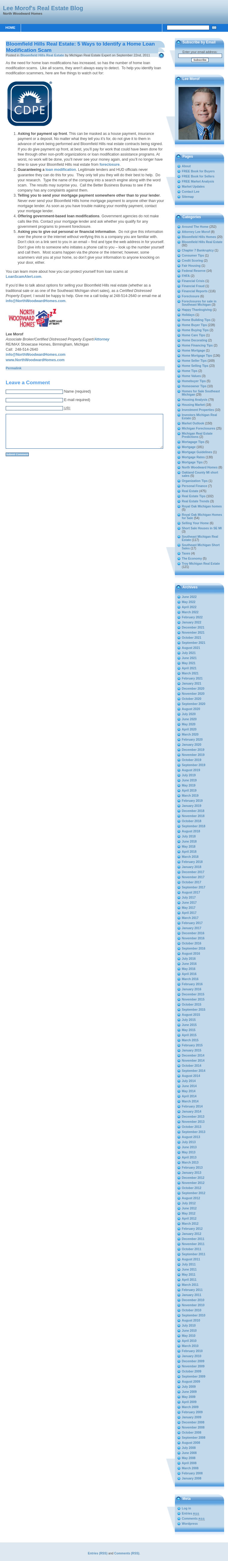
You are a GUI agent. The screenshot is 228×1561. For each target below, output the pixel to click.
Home (10, 27)
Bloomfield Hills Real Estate (42, 55)
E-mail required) (77, 400)
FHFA (186, 276)
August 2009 (191, 1381)
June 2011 (189, 1269)
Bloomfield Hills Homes (199, 237)
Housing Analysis (195, 399)
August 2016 (191, 953)
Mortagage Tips (193, 442)
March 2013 (190, 1162)
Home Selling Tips (195, 365)
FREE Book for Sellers (198, 176)
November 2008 (193, 1427)
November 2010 (193, 1305)
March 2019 (190, 795)
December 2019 (193, 749)
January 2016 (191, 989)
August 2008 (191, 1442)
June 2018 (189, 841)
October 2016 (191, 943)
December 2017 (193, 872)
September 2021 (194, 642)
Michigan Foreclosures (198, 428)
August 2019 (191, 770)
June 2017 (189, 902)
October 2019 (191, 760)
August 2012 (191, 1198)
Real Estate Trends (195, 501)
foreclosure (110, 164)
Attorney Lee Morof (196, 231)
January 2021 (191, 683)
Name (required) (77, 391)
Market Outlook (193, 423)
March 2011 (190, 1284)
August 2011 (191, 1259)
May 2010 (189, 1335)
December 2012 (193, 1177)
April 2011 (189, 1279)
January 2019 (191, 805)
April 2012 (189, 1218)
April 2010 (189, 1340)
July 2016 (189, 958)
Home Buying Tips (195, 330)
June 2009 (189, 1391)
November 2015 (193, 999)
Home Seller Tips (194, 360)
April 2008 (189, 1463)
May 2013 (189, 1152)
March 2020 (190, 734)
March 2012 (190, 1223)
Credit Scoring (192, 260)
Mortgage (189, 447)
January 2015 (191, 1050)
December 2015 (193, 994)
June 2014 (189, 1086)
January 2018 (191, 867)
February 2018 (192, 862)
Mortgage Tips (192, 462)
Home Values (191, 376)
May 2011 (189, 1274)
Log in (186, 1508)
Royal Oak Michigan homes (202, 506)
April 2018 (189, 851)
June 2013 (189, 1147)
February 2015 (192, 1045)
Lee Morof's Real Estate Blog (43, 8)
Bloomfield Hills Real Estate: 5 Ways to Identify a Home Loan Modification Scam (80, 47)
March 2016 (190, 979)
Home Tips (189, 371)
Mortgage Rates (193, 457)
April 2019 (189, 790)
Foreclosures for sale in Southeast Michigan (199, 303)
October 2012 (191, 1188)
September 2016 (194, 948)
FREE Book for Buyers (198, 171)
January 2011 (191, 1295)
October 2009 (191, 1371)
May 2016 (189, 969)
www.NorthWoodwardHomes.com (35, 360)
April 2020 (189, 729)
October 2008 (191, 1432)
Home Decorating (194, 340)
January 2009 (191, 1417)
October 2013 (191, 1126)
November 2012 (193, 1183)
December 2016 (193, 933)
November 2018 (193, 816)
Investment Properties (198, 410)
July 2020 (189, 714)
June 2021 (189, 658)
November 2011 (193, 1244)
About (186, 166)
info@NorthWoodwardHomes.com (35, 301)
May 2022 (189, 602)
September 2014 (194, 1070)
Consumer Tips (193, 255)
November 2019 (193, 755)
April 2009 (189, 1402)
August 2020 (191, 709)
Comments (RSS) (127, 1553)
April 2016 (189, 974)
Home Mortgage (193, 350)
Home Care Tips (193, 335)
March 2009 (190, 1407)
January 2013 (191, 1172)
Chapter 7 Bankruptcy (198, 250)
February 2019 (192, 800)
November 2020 (193, 693)
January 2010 (191, 1356)
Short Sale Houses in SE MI (202, 528)
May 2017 (189, 907)
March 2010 (190, 1346)
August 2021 (191, 648)
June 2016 (189, 963)
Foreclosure (191, 296)
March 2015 (190, 1040)
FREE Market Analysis (198, 181)
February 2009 (192, 1412)
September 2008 (194, 1437)
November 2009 (193, 1366)
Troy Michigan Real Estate (201, 563)
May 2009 (189, 1397)
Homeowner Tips (194, 386)
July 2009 (189, 1386)
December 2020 (193, 688)
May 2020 (189, 724)
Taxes (186, 553)
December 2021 (193, 627)
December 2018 (193, 811)
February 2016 (192, 984)
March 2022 (190, 612)
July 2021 (189, 653)
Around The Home (195, 226)
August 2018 (191, 831)
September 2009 (194, 1376)
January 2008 (191, 1478)
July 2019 (189, 775)
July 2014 (189, 1081)
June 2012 (189, 1208)
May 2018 (189, 846)
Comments (193, 1518)
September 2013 (194, 1132)
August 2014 (191, 1076)
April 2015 (189, 1035)
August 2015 (191, 1014)
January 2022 (191, 622)
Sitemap (188, 196)
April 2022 (189, 607)
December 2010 (193, 1300)
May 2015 (189, 1030)
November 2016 (193, 938)
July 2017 (189, 897)
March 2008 (190, 1468)
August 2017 (191, 892)
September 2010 (194, 1315)
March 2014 (190, 1101)
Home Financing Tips (197, 345)
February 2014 (192, 1106)
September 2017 (194, 887)
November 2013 (193, 1121)
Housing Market (193, 404)
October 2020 (191, 698)
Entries (190, 1513)
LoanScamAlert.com (23, 277)
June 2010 (189, 1330)
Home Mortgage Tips (197, 355)
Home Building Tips (196, 320)
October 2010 (191, 1310)
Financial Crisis (193, 281)
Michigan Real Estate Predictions (197, 435)
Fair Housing (191, 265)
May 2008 (189, 1458)
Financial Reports (195, 291)
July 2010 (189, 1325)
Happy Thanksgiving (197, 309)
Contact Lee (191, 191)
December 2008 (193, 1422)
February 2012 (192, 1228)
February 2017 (192, 923)
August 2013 (191, 1137)
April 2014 (189, 1096)
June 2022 (189, 597)
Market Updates (193, 186)
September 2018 (194, 826)
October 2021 (191, 637)
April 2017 (189, 912)
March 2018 (190, 856)
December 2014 (193, 1055)
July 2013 (189, 1142)
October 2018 (191, 821)
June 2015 (189, 1025)
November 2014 (193, 1060)
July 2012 (189, 1203)
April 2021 (189, 668)
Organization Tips (195, 481)
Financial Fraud (193, 286)
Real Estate (190, 491)
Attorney (101, 339)
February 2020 (192, 739)
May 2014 (189, 1091)
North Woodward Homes (200, 467)
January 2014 (191, 1111)
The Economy (192, 558)
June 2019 (189, 780)
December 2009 (193, 1361)
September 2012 (194, 1193)
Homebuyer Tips (194, 381)
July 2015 (189, 1019)
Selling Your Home (195, 523)
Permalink (14, 368)
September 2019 (194, 765)
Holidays (188, 315)
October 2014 (191, 1065)
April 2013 (189, 1157)
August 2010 (191, 1320)
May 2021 (189, 663)
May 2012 (189, 1213)
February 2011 (192, 1290)
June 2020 (189, 719)
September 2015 (194, 1009)
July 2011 (189, 1264)
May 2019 (189, 785)
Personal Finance (194, 486)
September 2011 (194, 1254)
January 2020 (191, 744)
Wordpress (190, 1523)
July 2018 (189, 836)
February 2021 (192, 678)
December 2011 (193, 1239)
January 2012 (191, 1233)
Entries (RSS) (97, 1553)
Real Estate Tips (194, 496)
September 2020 (194, 704)
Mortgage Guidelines (197, 452)
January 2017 (191, 928)
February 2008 (192, 1473)
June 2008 (189, 1453)
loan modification (61, 170)
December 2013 (193, 1116)
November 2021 (193, 632)
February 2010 (192, 1351)
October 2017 (191, 882)
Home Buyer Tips (194, 325)
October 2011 (191, 1249)
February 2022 (192, 617)
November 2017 (193, 877)
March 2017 (190, 918)
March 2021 (190, 673)
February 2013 (192, 1167)
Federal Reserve (194, 270)
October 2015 (191, 1004)
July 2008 (189, 1448)
